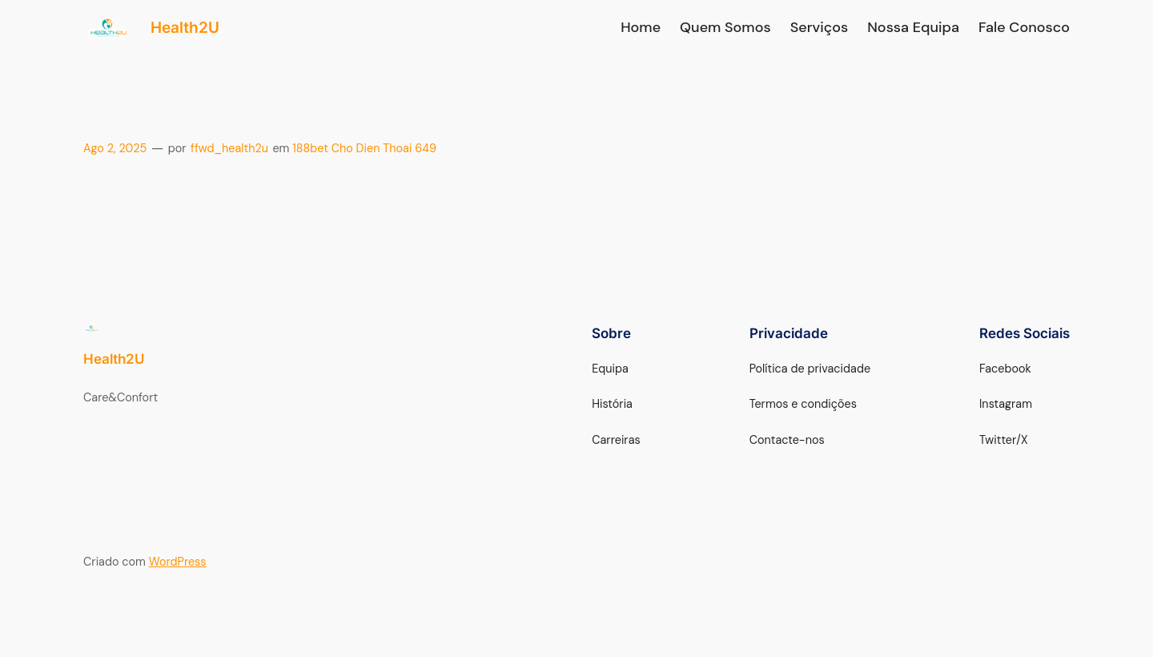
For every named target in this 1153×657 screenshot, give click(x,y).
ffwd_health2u (229, 148)
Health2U (185, 27)
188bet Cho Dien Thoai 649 (364, 148)
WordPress (178, 561)
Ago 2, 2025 (115, 148)
